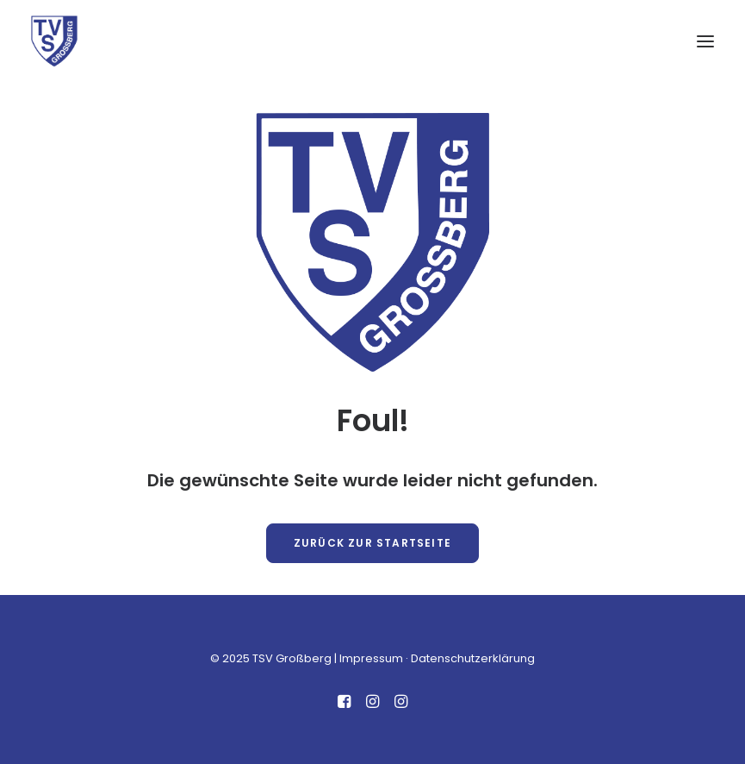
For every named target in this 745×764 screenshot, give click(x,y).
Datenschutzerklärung (473, 658)
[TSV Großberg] (54, 41)
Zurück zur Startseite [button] (372, 542)
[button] (705, 41)
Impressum (371, 658)
